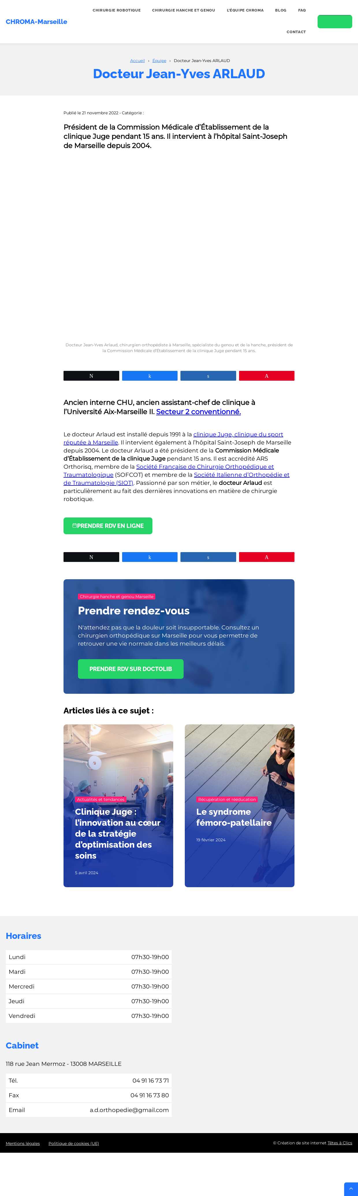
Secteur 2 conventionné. (198, 412)
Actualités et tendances (100, 799)
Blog (281, 10)
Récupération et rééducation (227, 799)
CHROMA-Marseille (36, 21)
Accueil (137, 60)
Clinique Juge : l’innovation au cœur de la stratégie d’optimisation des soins (117, 834)
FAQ (302, 10)
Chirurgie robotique (117, 10)
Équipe (159, 60)
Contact (296, 32)
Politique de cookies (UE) (74, 1143)
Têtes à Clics (340, 1142)
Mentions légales (23, 1143)
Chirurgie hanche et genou (183, 10)
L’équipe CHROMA (245, 10)
